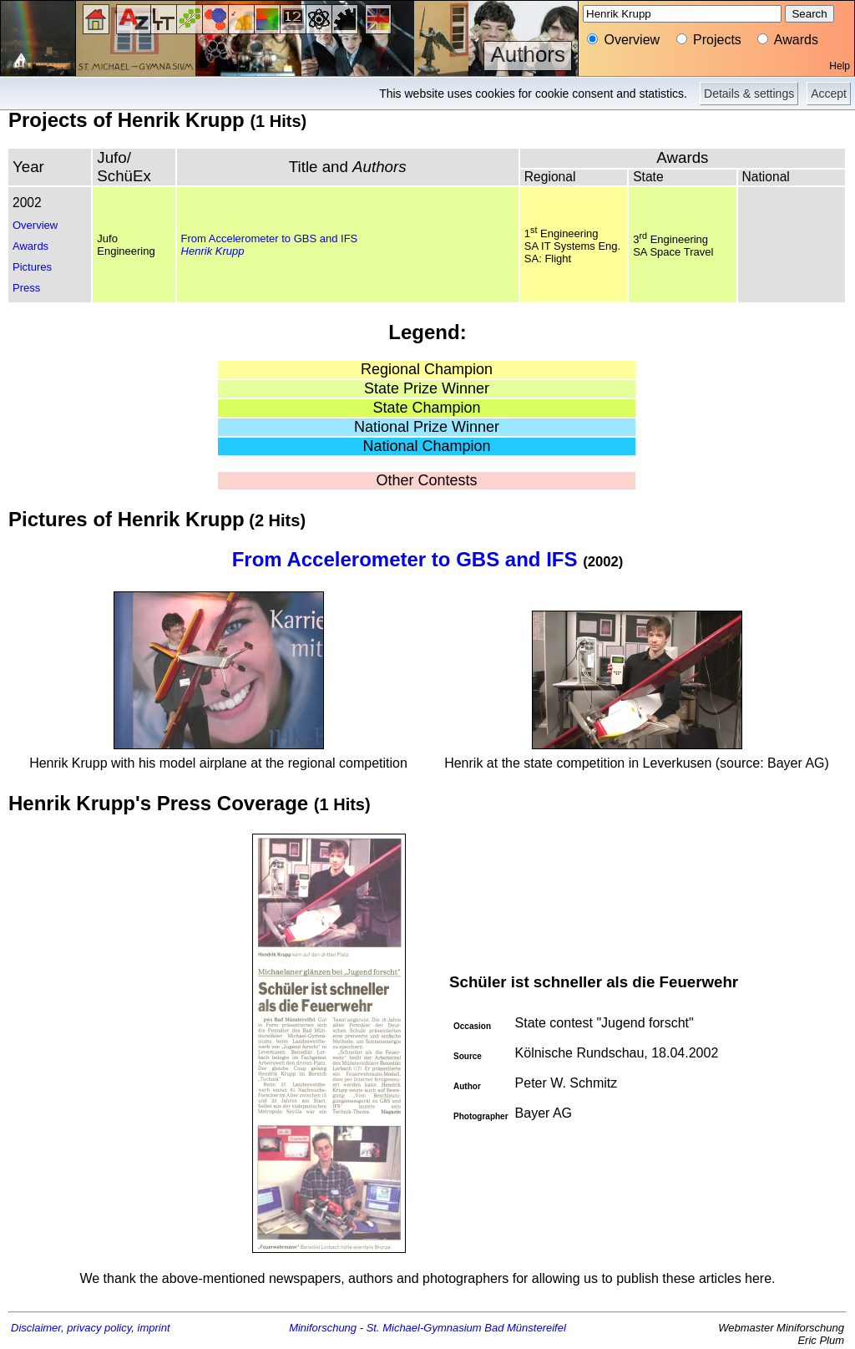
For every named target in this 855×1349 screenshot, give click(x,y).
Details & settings (749, 93)
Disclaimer (36, 1327)
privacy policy (99, 1327)
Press (26, 287)
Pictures (32, 267)
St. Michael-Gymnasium (424, 1327)
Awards (30, 246)
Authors (527, 54)
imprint (154, 1327)
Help (839, 66)
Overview (35, 225)
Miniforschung (323, 1327)
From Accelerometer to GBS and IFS (269, 238)
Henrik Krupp (213, 251)
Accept (829, 93)
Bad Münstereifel (525, 1327)
